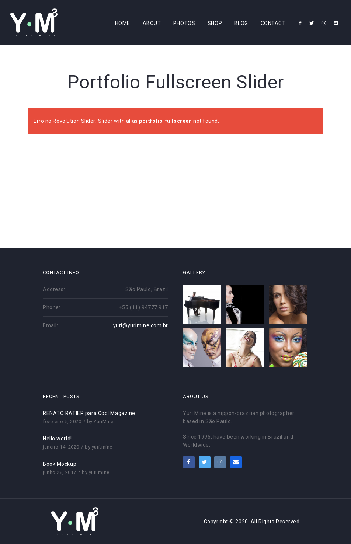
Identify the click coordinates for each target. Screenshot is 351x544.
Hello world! (57, 439)
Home (122, 23)
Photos (184, 23)
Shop (215, 23)
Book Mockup (59, 464)
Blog (241, 23)
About (152, 23)
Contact (273, 23)
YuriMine (103, 421)
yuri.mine (102, 447)
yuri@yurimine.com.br (140, 325)
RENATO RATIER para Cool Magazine (89, 413)
